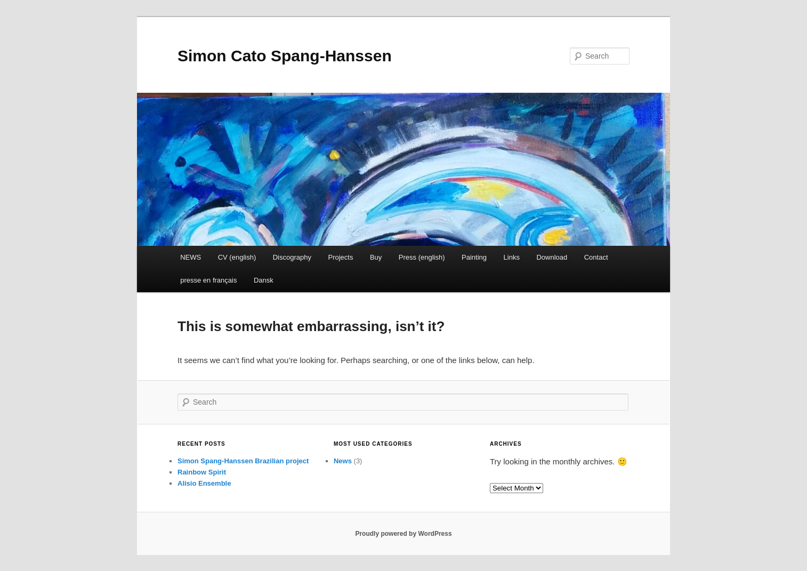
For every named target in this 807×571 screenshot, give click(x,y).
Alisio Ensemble (204, 483)
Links (512, 257)
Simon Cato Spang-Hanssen (284, 56)
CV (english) (237, 257)
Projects (340, 257)
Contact (596, 257)
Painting (474, 257)
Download (551, 257)
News (343, 461)
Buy (376, 257)
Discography (292, 257)
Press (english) (422, 257)
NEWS (190, 257)
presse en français (208, 280)
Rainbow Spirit (201, 472)
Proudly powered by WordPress (403, 533)
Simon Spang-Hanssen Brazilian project (243, 461)
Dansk (263, 280)
